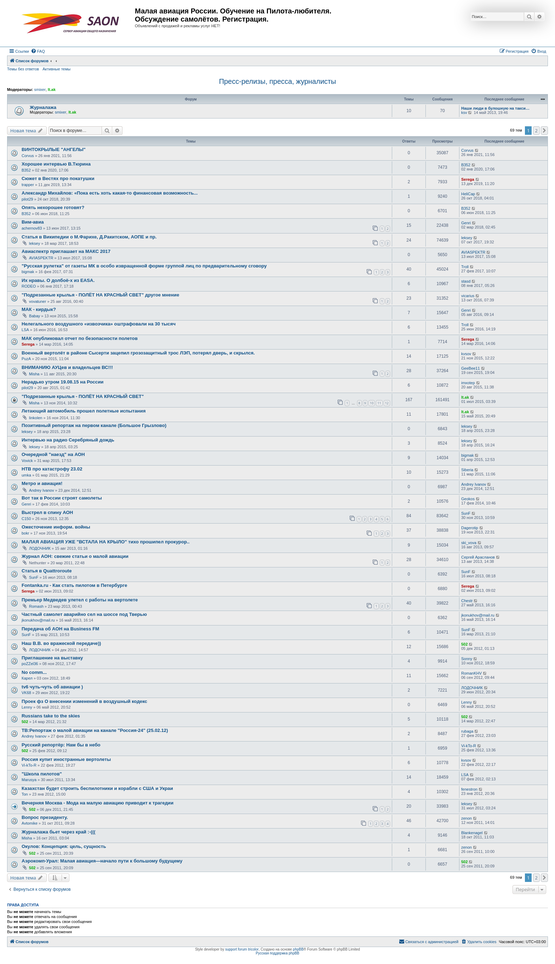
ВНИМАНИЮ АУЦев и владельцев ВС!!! (67, 367)
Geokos (468, 499)
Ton (25, 794)
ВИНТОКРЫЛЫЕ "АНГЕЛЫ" (54, 149)
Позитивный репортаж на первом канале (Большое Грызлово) (94, 425)
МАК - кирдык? (39, 309)
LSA (25, 330)
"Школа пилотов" (42, 774)
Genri (466, 223)
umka (26, 475)
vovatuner (37, 301)
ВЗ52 (26, 170)
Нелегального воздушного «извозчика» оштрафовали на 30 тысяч (99, 324)
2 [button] (536, 130)
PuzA (26, 359)
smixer (39, 89)
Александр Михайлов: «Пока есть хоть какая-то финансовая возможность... (110, 193)
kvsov (466, 354)
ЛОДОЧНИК (40, 548)
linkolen (35, 418)
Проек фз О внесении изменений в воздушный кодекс (84, 701)
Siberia (467, 470)
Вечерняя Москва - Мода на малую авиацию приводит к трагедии (97, 803)
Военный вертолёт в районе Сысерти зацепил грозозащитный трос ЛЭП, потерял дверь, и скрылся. (138, 353)
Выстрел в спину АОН (47, 512)
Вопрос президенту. (45, 817)
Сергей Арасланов (478, 557)
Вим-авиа (33, 222)
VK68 (26, 693)
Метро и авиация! (42, 483)
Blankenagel (472, 833)
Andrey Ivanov (41, 490)
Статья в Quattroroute (47, 570)
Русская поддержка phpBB (277, 953)
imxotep (468, 383)
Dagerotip (469, 528)
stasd (465, 281)
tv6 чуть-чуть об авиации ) (52, 686)
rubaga (467, 731)
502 (464, 644)
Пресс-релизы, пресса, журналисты (277, 81)
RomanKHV (471, 673)
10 (371, 403)
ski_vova (468, 543)
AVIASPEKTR (41, 258)
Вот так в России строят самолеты (62, 498)
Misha (34, 374)
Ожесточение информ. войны (56, 527)
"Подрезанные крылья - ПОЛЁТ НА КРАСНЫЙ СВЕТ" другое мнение (100, 295)
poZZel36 (30, 664)
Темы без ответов (23, 69)
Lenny (27, 707)
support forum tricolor (241, 949)
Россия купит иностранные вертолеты (66, 759)
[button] (544, 130)
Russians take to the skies (51, 715)
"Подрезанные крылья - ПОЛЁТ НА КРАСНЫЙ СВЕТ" (83, 396)
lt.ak (52, 89)
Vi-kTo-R (468, 746)
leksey (34, 243)
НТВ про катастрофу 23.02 (52, 469)
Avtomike (30, 823)
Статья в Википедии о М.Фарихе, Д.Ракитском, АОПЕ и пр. (89, 236)
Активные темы (56, 69)
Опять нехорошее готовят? (53, 207)
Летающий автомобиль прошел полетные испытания (83, 411)
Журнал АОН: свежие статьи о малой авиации (75, 556)
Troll (465, 267)
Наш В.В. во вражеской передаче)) (61, 643)
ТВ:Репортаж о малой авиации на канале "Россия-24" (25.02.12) (95, 730)
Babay (34, 316)
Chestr (467, 601)
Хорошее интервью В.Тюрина (56, 164)
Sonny (466, 659)
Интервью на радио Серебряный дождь (68, 440)
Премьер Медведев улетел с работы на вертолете (80, 599)
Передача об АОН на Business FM (60, 628)
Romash (36, 606)
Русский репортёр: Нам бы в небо (61, 744)
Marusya (29, 780)
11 (379, 403)
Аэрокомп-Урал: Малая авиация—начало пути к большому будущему (102, 861)
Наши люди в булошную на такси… (495, 108)
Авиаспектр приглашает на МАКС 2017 (66, 251)
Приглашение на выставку (52, 657)
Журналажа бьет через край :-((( (59, 832)
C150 (26, 518)
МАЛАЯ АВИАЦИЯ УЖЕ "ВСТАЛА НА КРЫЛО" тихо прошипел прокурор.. (105, 541)
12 (387, 403)
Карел (27, 678)
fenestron (469, 789)
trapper (28, 185)
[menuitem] (38, 51)
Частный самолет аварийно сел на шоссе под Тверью (84, 614)
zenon (466, 818)
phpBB (298, 949)
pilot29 (27, 199)
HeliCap (468, 194)
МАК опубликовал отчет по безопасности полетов (80, 338)
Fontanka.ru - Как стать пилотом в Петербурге (74, 585)
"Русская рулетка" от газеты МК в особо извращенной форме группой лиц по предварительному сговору (144, 266)
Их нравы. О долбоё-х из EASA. (58, 280)
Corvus (28, 156)
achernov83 (32, 228)
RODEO (29, 286)
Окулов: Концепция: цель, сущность (64, 846)
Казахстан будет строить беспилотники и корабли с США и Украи (97, 788)
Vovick (27, 460)
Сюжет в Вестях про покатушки (58, 178)
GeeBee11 (470, 368)
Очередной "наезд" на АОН (53, 454)
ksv (464, 112)
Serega (467, 179)
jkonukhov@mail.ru (38, 620)
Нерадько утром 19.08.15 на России (62, 382)
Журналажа (43, 107)
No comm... (34, 672)
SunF (465, 513)
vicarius (467, 296)
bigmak (28, 272)
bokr (25, 533)
